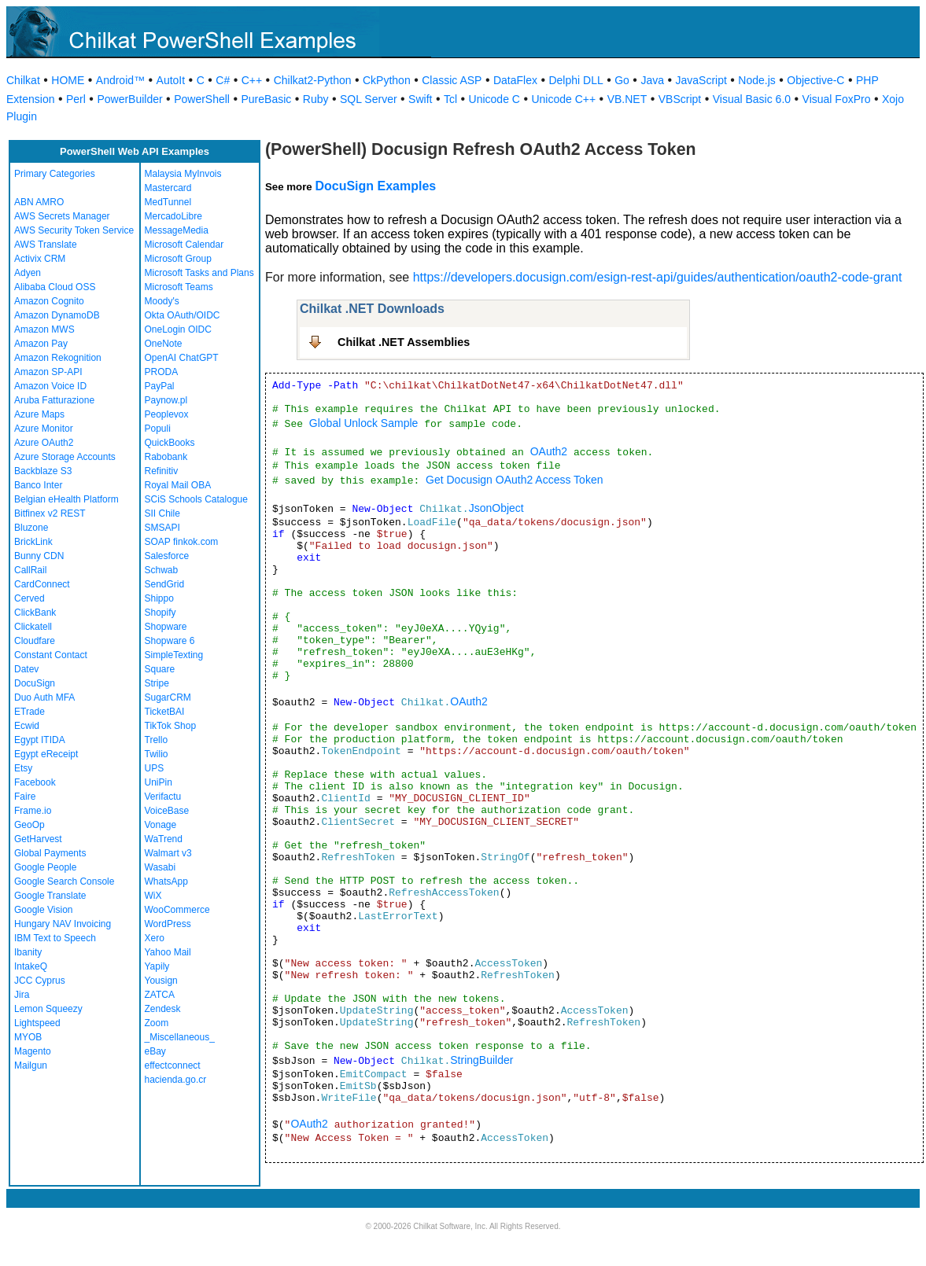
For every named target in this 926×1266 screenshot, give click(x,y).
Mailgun (30, 1065)
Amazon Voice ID (50, 386)
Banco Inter (38, 485)
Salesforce (167, 555)
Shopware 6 (170, 640)
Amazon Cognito (49, 301)
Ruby (316, 99)
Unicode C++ (563, 99)
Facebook (35, 782)
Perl (76, 99)
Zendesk (163, 1008)
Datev (26, 669)
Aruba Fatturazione (54, 400)
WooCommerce (177, 909)
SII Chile (162, 513)
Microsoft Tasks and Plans (199, 272)
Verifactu (163, 796)
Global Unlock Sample (364, 423)
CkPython (387, 80)
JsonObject (496, 508)
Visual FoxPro (836, 99)
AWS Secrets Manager (62, 216)
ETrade (29, 711)
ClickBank (35, 612)
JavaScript (701, 80)
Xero (154, 938)
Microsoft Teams (179, 287)
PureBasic (266, 99)
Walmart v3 (168, 853)
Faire (24, 796)
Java (652, 80)
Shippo (159, 598)
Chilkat (23, 80)
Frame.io (32, 810)
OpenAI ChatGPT (182, 357)
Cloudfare (34, 640)
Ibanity (28, 952)
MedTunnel (168, 202)
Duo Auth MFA (44, 697)
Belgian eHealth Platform (66, 499)
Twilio (156, 754)
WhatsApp (166, 881)
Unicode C (494, 99)
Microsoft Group (178, 258)
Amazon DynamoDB (57, 315)
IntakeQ (30, 966)
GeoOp (29, 824)
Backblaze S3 (43, 471)
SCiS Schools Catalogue (196, 499)
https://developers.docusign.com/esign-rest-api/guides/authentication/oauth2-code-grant (657, 277)
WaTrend (164, 839)
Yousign (161, 980)
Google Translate (50, 895)
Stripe (157, 683)
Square (160, 669)
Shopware (166, 626)
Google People (45, 867)
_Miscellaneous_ (180, 1037)
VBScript (680, 99)
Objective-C (815, 80)
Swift (420, 99)
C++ (252, 80)
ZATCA (160, 994)
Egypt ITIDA (39, 739)
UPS (154, 768)
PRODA (162, 371)
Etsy (23, 768)
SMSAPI (162, 527)
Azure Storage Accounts (65, 456)
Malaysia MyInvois (183, 173)
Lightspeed (37, 1023)
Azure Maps (39, 414)
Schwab (162, 570)
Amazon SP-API (48, 371)
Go (621, 80)
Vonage (161, 824)
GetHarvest (38, 839)
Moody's (162, 301)
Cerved (29, 598)
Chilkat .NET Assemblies (404, 342)
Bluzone (31, 527)
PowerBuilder (129, 99)
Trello (156, 739)
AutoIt (171, 80)
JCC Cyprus (39, 980)
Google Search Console (64, 881)
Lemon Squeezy (48, 1008)
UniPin (158, 782)
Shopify (160, 612)
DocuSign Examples (375, 186)
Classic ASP (451, 80)
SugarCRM (168, 697)
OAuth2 (548, 451)
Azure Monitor (43, 428)
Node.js (756, 80)
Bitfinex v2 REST (50, 513)
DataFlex (515, 80)
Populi (158, 428)
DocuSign (34, 683)
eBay (155, 1051)
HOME (67, 80)
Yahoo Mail (168, 952)
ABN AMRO (39, 202)
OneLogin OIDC (178, 329)
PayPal (160, 386)
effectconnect (173, 1065)
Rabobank (166, 456)
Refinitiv (162, 471)
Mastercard (168, 187)
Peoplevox (167, 414)
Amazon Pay (41, 343)
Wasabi (160, 867)
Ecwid (26, 725)
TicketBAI (165, 711)
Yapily (157, 966)
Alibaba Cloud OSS (54, 287)
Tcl (450, 99)
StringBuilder (481, 1060)
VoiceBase (167, 810)
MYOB (28, 1037)
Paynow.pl (166, 400)
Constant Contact (50, 655)
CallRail (30, 570)
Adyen (27, 272)
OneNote (164, 343)
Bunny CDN (39, 555)
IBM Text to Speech (55, 938)
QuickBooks (170, 442)
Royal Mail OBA (178, 485)
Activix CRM (39, 258)
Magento (32, 1051)
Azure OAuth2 (43, 442)
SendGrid (165, 584)
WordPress (168, 923)
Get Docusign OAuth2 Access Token (514, 479)
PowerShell (202, 99)
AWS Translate (45, 244)
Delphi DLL (575, 80)
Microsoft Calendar (184, 244)
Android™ (120, 80)
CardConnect (42, 584)
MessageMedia (176, 230)
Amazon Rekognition (57, 357)
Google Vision (43, 909)
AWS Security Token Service (74, 230)
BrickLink (33, 541)
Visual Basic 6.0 (752, 99)
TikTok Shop (171, 725)
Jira (21, 994)
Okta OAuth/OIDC (182, 315)
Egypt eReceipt (46, 754)
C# (223, 80)
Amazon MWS (44, 329)
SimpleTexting (174, 655)
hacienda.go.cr (176, 1079)
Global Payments (50, 853)
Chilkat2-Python (313, 80)
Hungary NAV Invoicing (62, 923)
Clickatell (33, 626)
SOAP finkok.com (182, 541)
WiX (153, 895)
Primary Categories (54, 173)
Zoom (157, 1023)
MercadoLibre (173, 216)
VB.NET (627, 99)
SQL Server (368, 99)
